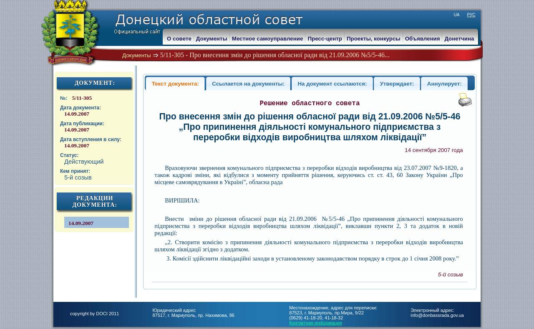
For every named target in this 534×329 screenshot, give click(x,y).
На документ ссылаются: (332, 84)
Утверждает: (397, 84)
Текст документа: (175, 84)
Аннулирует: (444, 84)
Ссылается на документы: (248, 84)
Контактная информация (315, 322)
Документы (136, 55)
